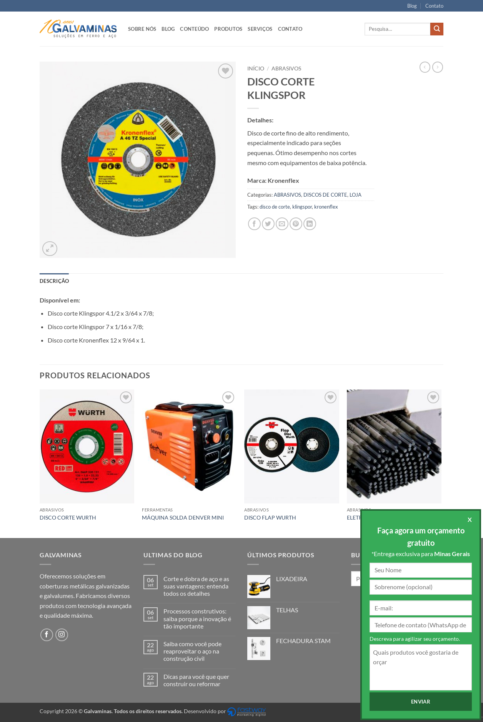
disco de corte (275, 207)
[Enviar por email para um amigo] (282, 223)
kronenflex (326, 207)
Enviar (420, 702)
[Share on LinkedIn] (309, 223)
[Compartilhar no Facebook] (254, 223)
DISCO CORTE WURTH (68, 517)
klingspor (302, 207)
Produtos (228, 29)
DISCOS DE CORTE (325, 195)
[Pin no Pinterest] (296, 223)
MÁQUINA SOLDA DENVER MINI (183, 517)
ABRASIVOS (286, 68)
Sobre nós (142, 29)
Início (255, 68)
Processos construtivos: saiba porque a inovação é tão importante (197, 618)
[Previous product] (437, 67)
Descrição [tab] (54, 281)
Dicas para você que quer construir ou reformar (196, 680)
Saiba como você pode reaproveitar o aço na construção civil (192, 651)
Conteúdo (194, 29)
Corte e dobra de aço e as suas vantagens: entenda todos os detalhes (196, 586)
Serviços (260, 29)
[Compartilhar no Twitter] (268, 223)
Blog (412, 6)
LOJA (355, 195)
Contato (434, 6)
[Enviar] (436, 29)
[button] (49, 248)
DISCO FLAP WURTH (270, 517)
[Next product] (425, 67)
